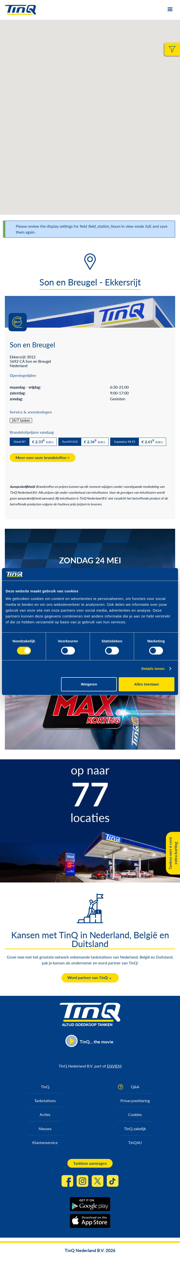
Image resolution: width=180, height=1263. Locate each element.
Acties (45, 1114)
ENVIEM (114, 1066)
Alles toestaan (146, 684)
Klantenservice (45, 1142)
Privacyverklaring (135, 1100)
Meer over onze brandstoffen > (43, 457)
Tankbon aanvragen (90, 1163)
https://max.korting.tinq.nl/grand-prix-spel (90, 705)
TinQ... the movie (96, 1041)
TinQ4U (135, 1142)
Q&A (135, 1086)
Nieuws (45, 1128)
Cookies (135, 1114)
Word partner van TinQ (87, 977)
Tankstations (45, 1100)
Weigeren (89, 684)
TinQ (45, 1086)
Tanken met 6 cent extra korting (173, 853)
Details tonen (152, 668)
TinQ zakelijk (135, 1128)
